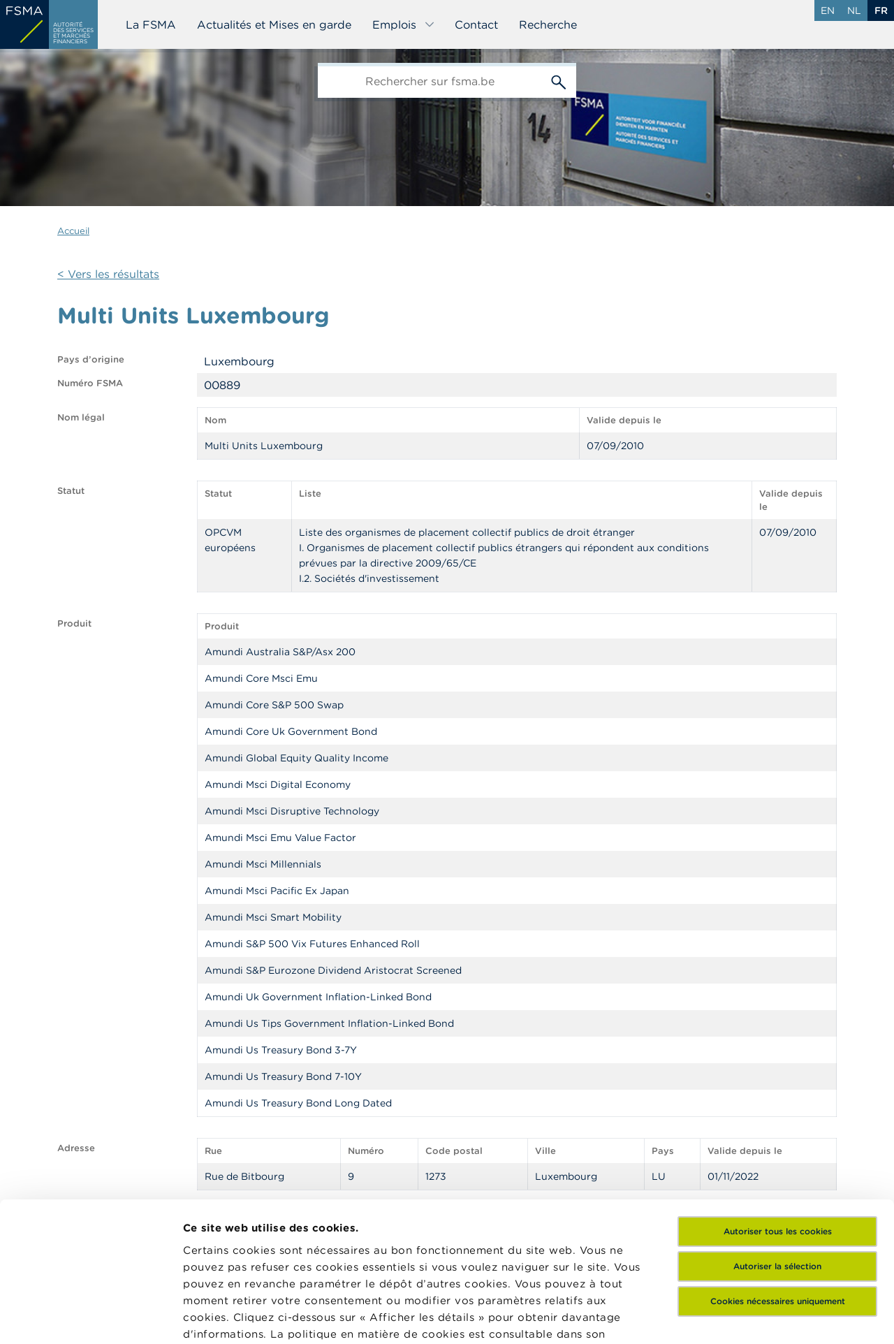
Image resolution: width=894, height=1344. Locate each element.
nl (854, 10)
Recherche (548, 24)
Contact (476, 24)
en (828, 10)
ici (251, 1211)
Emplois (403, 24)
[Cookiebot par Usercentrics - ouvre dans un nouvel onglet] (90, 1316)
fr (881, 10)
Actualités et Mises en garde (274, 24)
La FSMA (151, 24)
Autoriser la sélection (777, 1127)
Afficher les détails (234, 1316)
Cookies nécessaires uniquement (777, 1162)
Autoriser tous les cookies (778, 1092)
